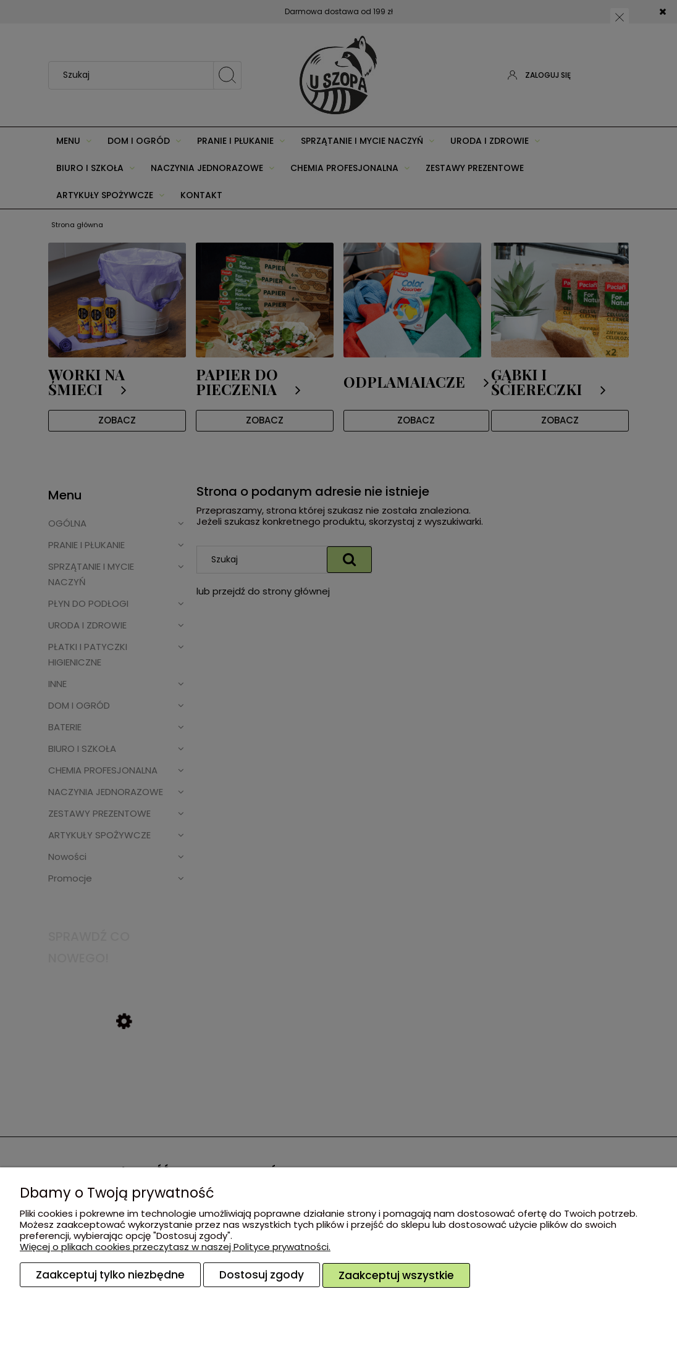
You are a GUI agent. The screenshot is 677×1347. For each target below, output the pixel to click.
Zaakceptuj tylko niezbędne (110, 1275)
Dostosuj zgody (261, 1275)
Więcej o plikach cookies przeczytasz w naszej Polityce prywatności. (175, 1247)
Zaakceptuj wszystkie (396, 1275)
